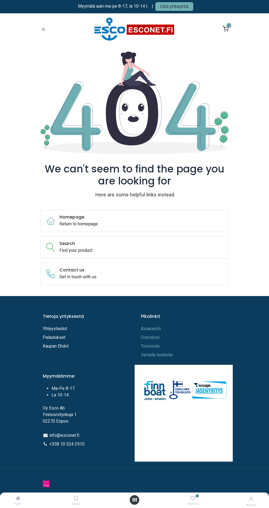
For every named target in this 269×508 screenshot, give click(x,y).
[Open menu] (134, 500)
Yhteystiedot (55, 328)
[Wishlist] (193, 498)
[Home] (18, 498)
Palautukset (54, 337)
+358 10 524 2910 (66, 444)
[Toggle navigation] (43, 29)
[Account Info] (251, 499)
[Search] (76, 498)
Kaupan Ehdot (56, 346)
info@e (56, 435)
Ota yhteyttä (174, 6)
